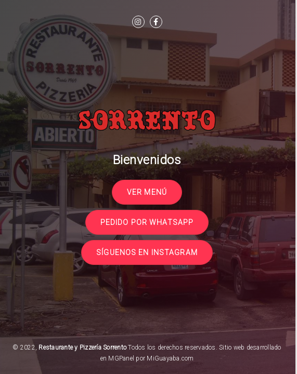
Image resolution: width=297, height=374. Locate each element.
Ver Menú (147, 192)
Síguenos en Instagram (147, 252)
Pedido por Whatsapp (146, 222)
